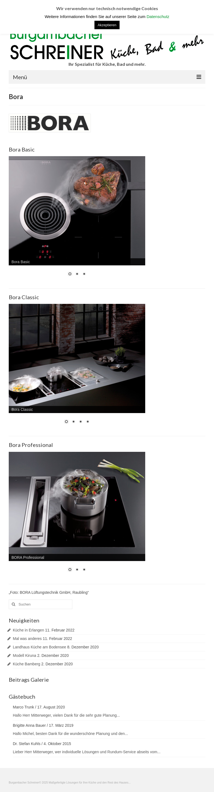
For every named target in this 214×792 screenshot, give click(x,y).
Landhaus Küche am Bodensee (39, 647)
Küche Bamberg (26, 664)
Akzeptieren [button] (107, 25)
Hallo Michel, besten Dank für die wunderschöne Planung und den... (70, 733)
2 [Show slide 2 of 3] (77, 274)
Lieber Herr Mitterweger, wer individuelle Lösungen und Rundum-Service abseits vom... (86, 752)
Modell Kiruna (24, 655)
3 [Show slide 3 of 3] (84, 274)
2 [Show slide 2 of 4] (73, 422)
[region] (77, 219)
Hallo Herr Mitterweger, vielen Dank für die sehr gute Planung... (66, 715)
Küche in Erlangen (28, 630)
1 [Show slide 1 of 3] (70, 274)
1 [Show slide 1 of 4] (66, 422)
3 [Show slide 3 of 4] (81, 422)
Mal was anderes (27, 638)
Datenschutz (158, 16)
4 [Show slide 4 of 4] (88, 422)
